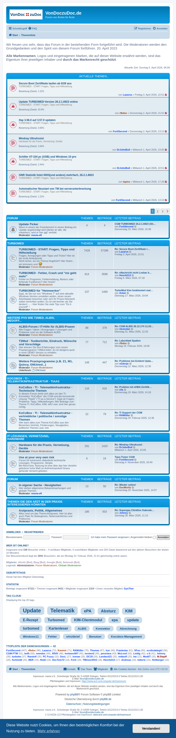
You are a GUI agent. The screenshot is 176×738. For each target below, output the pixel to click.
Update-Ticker (28, 224)
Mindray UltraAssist (31, 138)
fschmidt (17, 660)
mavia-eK (36, 235)
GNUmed (38, 370)
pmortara (106, 653)
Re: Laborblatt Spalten (128, 340)
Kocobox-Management (126, 636)
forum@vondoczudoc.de (92, 679)
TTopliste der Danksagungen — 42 (31, 646)
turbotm (16, 656)
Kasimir (62, 650)
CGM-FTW (12, 653)
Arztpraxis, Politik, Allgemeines (40, 510)
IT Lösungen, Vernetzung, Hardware (28, 437)
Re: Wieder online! (125, 484)
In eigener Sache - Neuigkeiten (40, 485)
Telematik (62, 610)
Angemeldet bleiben (143, 537)
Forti (73, 660)
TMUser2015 (90, 660)
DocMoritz (125, 487)
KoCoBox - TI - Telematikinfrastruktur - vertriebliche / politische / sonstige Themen (45, 416)
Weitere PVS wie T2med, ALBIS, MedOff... (31, 319)
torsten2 (89, 653)
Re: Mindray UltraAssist (128, 444)
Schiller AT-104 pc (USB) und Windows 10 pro (47, 156)
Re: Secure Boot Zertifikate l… (132, 249)
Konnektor (103, 628)
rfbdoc (123, 113)
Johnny (123, 513)
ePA (87, 611)
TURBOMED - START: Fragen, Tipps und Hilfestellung (45, 86)
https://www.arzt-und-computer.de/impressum (104, 681)
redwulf (122, 656)
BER (30, 660)
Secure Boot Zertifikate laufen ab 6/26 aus (45, 83)
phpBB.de (106, 699)
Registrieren (33, 532)
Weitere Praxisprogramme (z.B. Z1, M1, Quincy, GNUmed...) (46, 363)
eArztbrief (73, 636)
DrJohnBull (123, 149)
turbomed (31, 628)
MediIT (147, 656)
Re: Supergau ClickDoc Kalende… (134, 510)
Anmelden (13, 532)
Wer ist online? (17, 545)
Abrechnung (128, 628)
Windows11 (31, 636)
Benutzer (95, 636)
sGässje (124, 363)
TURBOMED (15, 243)
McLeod (122, 653)
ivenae (76, 656)
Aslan (122, 293)
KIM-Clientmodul (88, 620)
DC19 (90, 656)
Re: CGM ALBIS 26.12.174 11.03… (134, 326)
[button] (167, 211)
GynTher (129, 588)
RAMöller (124, 415)
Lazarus (127, 94)
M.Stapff (162, 656)
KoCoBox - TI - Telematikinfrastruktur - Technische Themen (45, 389)
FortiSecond (120, 131)
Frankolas (122, 650)
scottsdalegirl (154, 650)
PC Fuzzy (48, 656)
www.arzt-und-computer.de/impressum (112, 714)
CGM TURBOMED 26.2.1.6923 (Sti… (135, 224)
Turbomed (56, 620)
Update (32, 610)
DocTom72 (58, 660)
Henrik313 (125, 275)
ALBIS (82, 628)
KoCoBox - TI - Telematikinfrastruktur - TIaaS (33, 380)
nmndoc (40, 653)
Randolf (32, 656)
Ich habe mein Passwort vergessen (110, 537)
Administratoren (25, 565)
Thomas (94, 650)
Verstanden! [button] (151, 728)
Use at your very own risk (36, 457)
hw (135, 656)
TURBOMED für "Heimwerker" (39, 290)
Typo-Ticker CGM (125, 457)
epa (115, 620)
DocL (63, 656)
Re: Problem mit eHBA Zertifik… (133, 387)
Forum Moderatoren (42, 267)
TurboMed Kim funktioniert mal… (134, 290)
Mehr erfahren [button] (49, 731)
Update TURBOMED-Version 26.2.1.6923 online (48, 101)
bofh (27, 653)
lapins (126, 181)
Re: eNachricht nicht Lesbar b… (133, 272)
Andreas (126, 660)
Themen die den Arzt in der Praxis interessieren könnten (34, 503)
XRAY (55, 653)
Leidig (136, 653)
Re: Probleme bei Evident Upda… (134, 361)
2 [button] (157, 211)
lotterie (141, 660)
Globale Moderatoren (69, 565)
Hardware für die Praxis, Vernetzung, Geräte (40, 141)
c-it (149, 653)
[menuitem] (32, 28)
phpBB (74, 694)
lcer (108, 650)
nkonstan (124, 329)
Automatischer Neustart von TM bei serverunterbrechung (55, 188)
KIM (129, 611)
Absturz (108, 611)
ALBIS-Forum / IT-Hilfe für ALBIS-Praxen (47, 326)
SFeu (137, 650)
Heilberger (158, 660)
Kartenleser (58, 628)
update (133, 620)
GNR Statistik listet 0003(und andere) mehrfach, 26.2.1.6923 (56, 175)
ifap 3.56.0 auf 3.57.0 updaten (37, 120)
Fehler (52, 636)
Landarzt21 (105, 656)
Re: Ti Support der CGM (128, 412)
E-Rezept (30, 620)
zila (121, 389)
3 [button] (162, 211)
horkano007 (71, 653)
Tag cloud (13, 596)
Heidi (43, 660)
